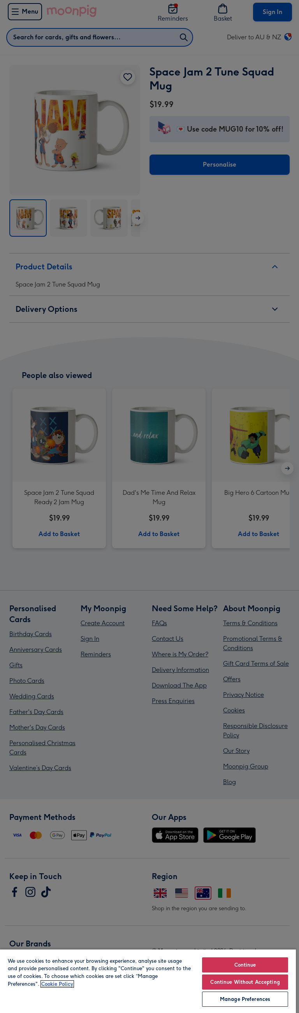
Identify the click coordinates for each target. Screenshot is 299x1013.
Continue (245, 965)
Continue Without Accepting (245, 982)
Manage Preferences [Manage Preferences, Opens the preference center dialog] (245, 999)
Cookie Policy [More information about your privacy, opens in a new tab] (57, 984)
